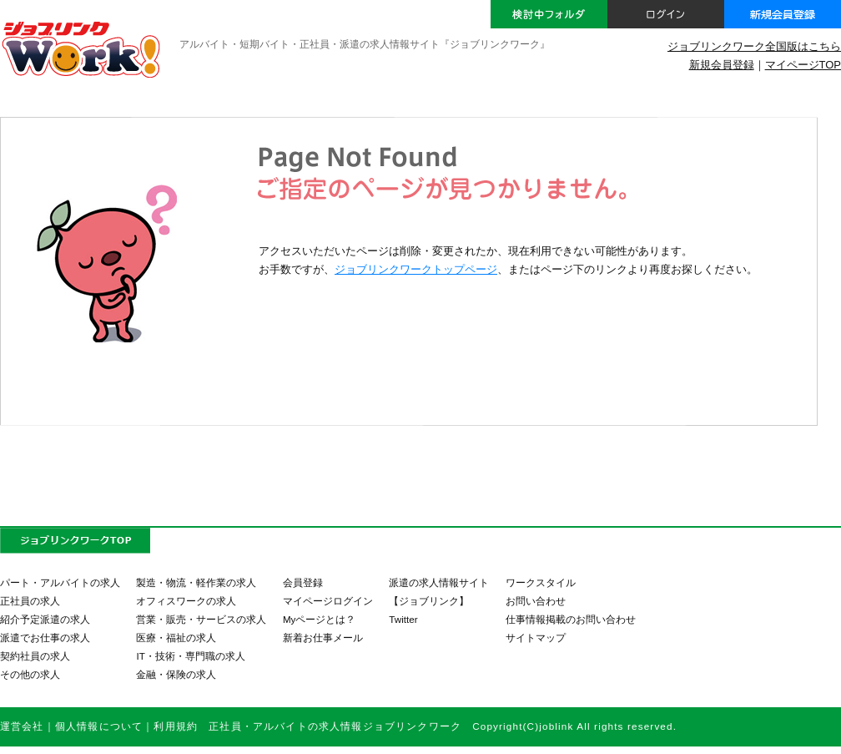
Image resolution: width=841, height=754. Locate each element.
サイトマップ (536, 637)
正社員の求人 (30, 600)
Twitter (403, 619)
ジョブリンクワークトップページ (416, 269)
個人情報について (99, 726)
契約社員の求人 (35, 655)
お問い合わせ (536, 600)
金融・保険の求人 (176, 674)
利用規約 (176, 726)
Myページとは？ (319, 619)
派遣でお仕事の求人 (45, 637)
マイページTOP (803, 64)
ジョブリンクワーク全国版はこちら (754, 46)
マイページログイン (328, 600)
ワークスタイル (541, 582)
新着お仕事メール (323, 637)
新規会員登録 (721, 64)
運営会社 (22, 726)
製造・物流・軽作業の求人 (196, 582)
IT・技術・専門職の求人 (190, 655)
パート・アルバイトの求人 (60, 582)
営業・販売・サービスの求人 (201, 619)
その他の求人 (30, 674)
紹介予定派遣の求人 (45, 619)
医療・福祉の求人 (176, 637)
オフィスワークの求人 (186, 600)
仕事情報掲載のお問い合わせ (571, 619)
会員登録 (303, 582)
